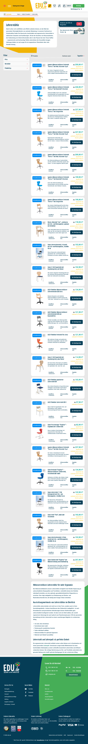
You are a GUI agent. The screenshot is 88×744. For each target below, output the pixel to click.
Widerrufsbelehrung (9, 691)
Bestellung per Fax (77, 9)
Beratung (78, 6)
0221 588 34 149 (51, 671)
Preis (16, 59)
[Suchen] (49, 6)
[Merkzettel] (54, 6)
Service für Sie (8, 685)
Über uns (47, 689)
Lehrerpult (46, 646)
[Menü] (5, 6)
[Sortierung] (78, 56)
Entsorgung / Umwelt (9, 704)
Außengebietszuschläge (10, 696)
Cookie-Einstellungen (79, 735)
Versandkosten (40, 740)
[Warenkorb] (67, 6)
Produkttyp (16, 68)
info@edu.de (50, 674)
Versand (6, 694)
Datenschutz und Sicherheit (55, 735)
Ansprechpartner (49, 696)
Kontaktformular (73, 675)
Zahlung (6, 699)
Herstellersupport (49, 699)
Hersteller (16, 64)
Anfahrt (46, 694)
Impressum (70, 735)
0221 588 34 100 (51, 667)
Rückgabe (6, 689)
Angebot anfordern (8, 702)
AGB (65, 735)
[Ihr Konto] (59, 6)
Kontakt (47, 685)
